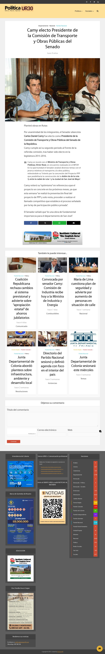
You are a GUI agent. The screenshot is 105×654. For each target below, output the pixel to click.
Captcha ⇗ (32, 433)
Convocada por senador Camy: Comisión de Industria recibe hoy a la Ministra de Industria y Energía (52, 292)
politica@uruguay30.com (22, 642)
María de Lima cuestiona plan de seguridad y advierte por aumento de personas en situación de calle (83, 292)
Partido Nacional (61, 26)
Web (70, 430)
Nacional (52, 26)
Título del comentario (18, 410)
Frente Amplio (16, 349)
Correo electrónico (46, 430)
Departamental (43, 26)
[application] (52, 468)
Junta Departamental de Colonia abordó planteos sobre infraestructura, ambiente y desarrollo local (21, 370)
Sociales (88, 11)
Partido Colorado (26, 349)
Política (78, 11)
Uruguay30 (60, 651)
